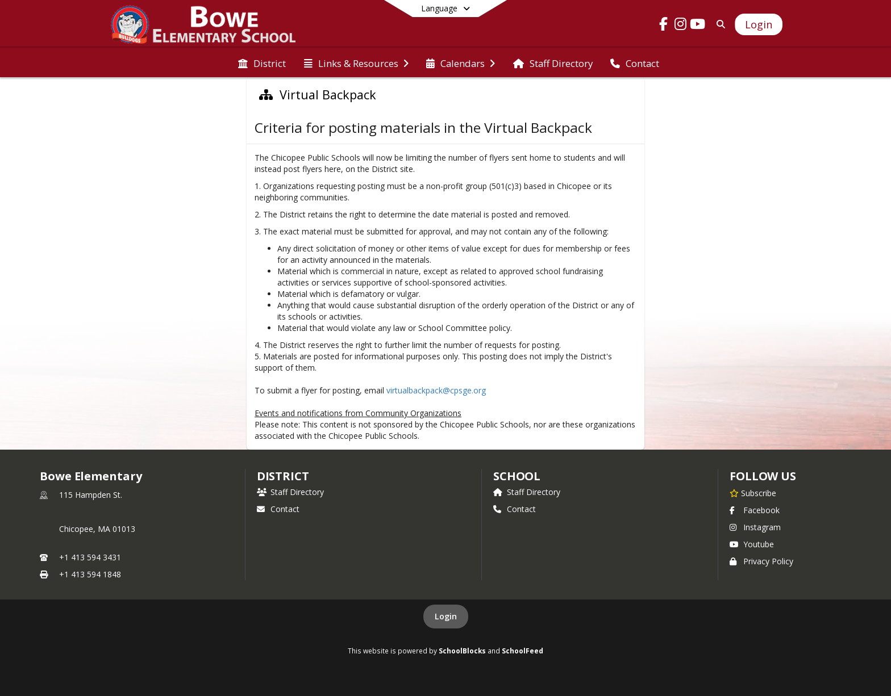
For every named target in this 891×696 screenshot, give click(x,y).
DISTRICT (283, 476)
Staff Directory (290, 492)
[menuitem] (262, 62)
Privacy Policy (761, 561)
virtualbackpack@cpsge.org (437, 390)
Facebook (755, 510)
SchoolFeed (522, 650)
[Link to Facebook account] (663, 25)
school (516, 476)
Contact (278, 509)
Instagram (755, 527)
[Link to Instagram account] (680, 25)
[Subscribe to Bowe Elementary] (753, 493)
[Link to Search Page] (718, 24)
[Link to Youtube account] (697, 25)
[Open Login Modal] (758, 24)
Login (446, 616)
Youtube (752, 544)
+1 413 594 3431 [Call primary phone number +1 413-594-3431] (90, 557)
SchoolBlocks (462, 650)
